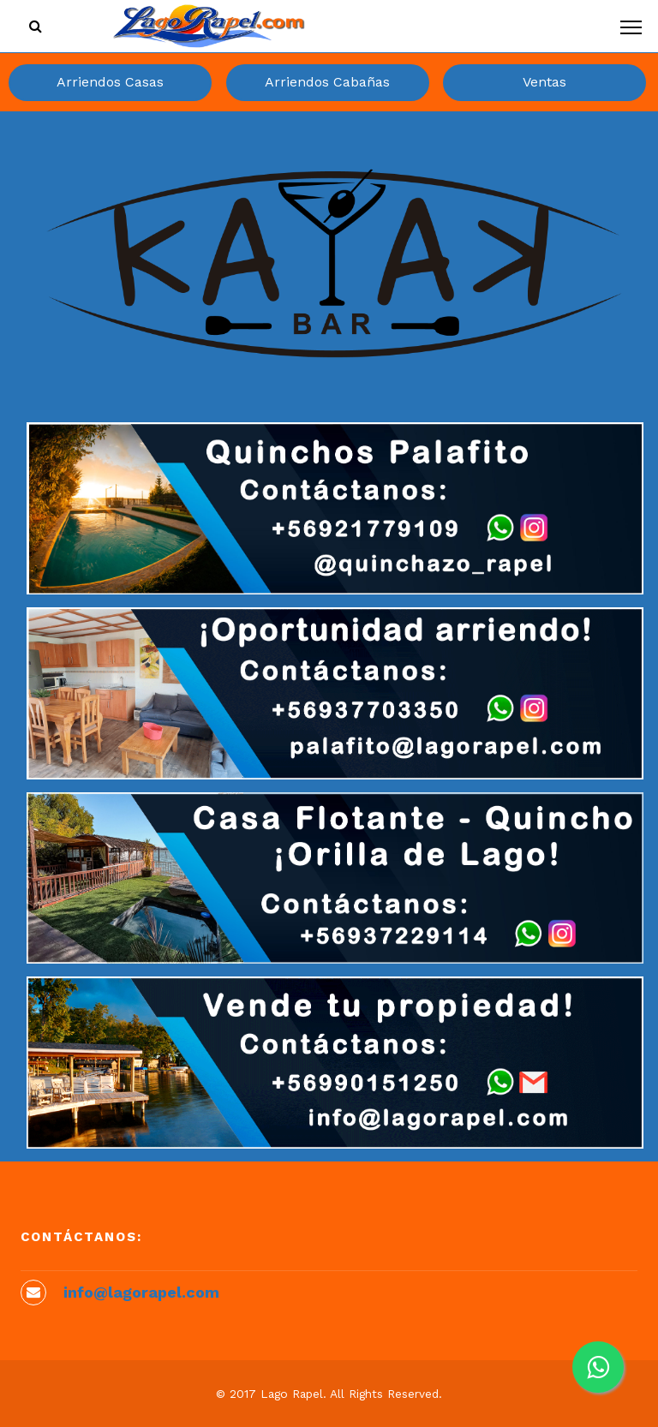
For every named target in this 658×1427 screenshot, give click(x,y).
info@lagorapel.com (141, 1292)
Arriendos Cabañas (327, 82)
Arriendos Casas (110, 82)
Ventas (544, 82)
